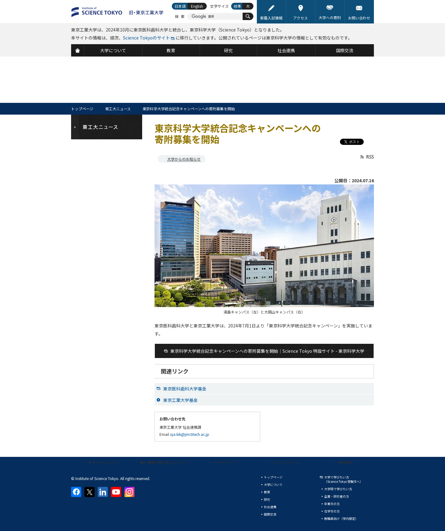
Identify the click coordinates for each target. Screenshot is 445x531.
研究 (267, 499)
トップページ (82, 108)
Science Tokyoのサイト (146, 38)
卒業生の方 (332, 503)
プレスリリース (286, 462)
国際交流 (270, 514)
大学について (273, 484)
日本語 (180, 6)
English (197, 6)
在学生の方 (332, 511)
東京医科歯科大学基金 (184, 389)
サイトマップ (225, 462)
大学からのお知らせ (184, 159)
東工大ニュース (118, 108)
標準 (237, 6)
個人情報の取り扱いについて (164, 462)
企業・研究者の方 (336, 496)
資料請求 (345, 462)
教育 (267, 492)
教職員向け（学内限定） (341, 518)
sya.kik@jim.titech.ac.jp (189, 434)
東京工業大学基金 (180, 400)
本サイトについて (103, 462)
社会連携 (270, 506)
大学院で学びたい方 (338, 489)
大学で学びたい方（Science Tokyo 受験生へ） (343, 479)
